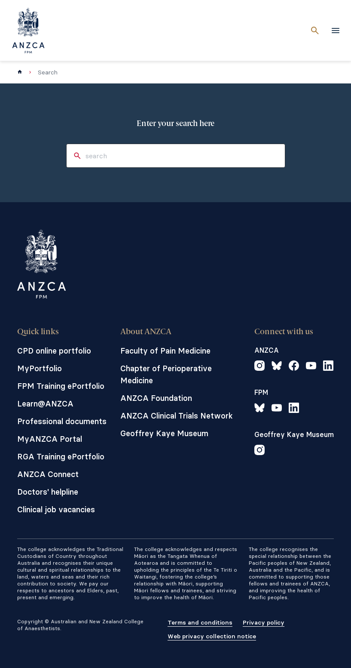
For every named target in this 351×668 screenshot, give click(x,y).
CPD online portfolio (54, 351)
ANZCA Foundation (156, 398)
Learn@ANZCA (45, 404)
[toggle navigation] (335, 30)
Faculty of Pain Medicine (165, 351)
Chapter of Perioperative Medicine (166, 374)
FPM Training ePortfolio (60, 386)
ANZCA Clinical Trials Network (176, 416)
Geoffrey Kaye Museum (164, 433)
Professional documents (62, 421)
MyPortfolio (39, 368)
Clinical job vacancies (56, 509)
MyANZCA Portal (49, 439)
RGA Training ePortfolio (60, 457)
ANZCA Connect (48, 474)
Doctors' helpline (47, 492)
